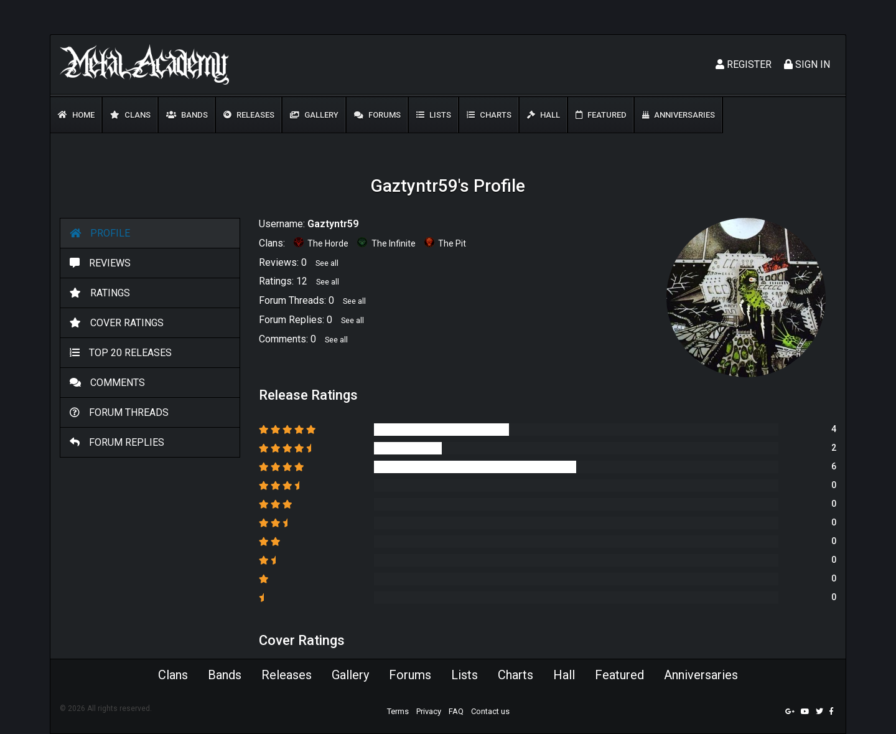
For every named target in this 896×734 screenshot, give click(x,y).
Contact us (490, 711)
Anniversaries (678, 115)
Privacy (428, 711)
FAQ (456, 711)
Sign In (807, 64)
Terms (398, 711)
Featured (601, 115)
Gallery (314, 115)
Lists (433, 115)
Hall (543, 115)
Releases (248, 115)
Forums (377, 115)
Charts (489, 115)
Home (76, 115)
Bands (187, 115)
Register (744, 64)
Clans (130, 115)
